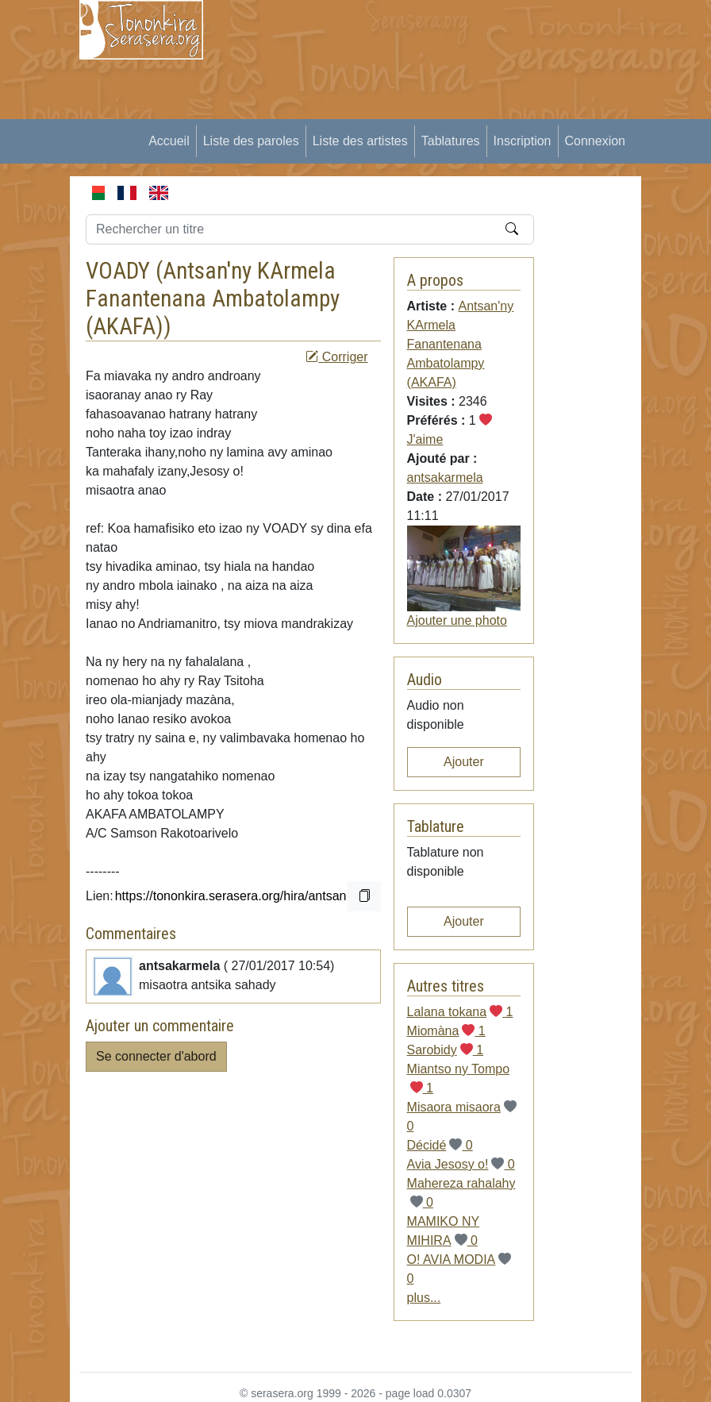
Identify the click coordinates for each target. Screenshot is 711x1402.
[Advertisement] (466, 111)
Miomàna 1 (446, 1031)
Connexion (595, 141)
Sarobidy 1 (445, 1050)
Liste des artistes (360, 141)
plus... (424, 1297)
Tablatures (450, 141)
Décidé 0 (440, 1145)
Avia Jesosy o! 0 (461, 1164)
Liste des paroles (251, 141)
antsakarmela (445, 477)
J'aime (425, 439)
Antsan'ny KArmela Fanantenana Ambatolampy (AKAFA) (213, 298)
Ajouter (464, 761)
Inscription (523, 141)
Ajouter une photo (457, 620)
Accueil (169, 141)
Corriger (336, 357)
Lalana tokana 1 (460, 1012)
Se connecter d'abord (156, 1056)
